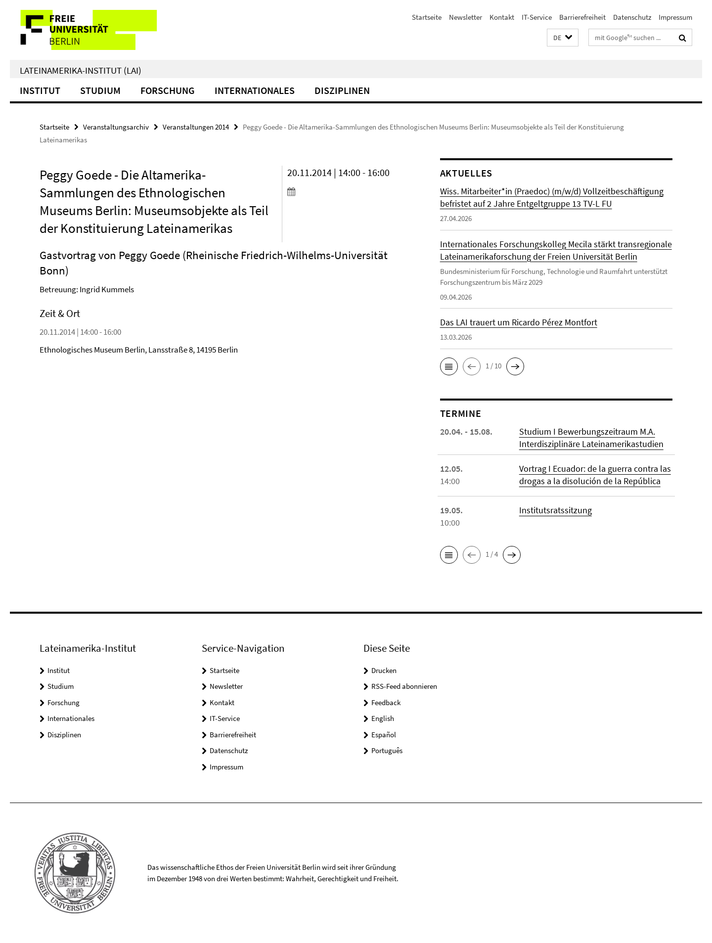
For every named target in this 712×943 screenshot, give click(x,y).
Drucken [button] (384, 670)
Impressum (675, 17)
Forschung (167, 90)
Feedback (385, 702)
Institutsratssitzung (555, 510)
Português (386, 750)
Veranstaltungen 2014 (196, 127)
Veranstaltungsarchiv (116, 127)
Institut (40, 90)
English (382, 718)
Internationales (255, 90)
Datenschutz (632, 17)
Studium (100, 90)
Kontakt (502, 17)
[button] (562, 38)
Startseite (427, 17)
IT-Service (537, 17)
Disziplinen (342, 90)
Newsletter (465, 17)
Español (383, 734)
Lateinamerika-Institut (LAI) (80, 70)
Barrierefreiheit (582, 17)
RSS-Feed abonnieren (404, 686)
